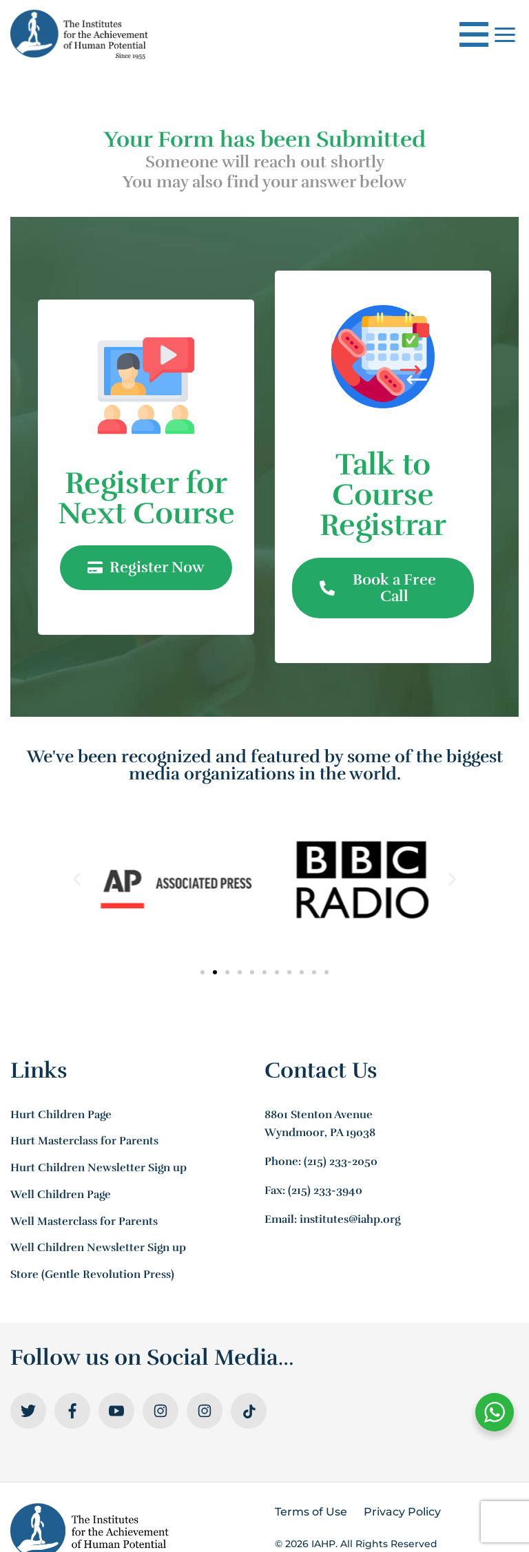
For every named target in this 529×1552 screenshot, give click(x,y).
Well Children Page (60, 1195)
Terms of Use (311, 1511)
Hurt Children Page (61, 1115)
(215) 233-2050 (340, 1161)
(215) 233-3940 (325, 1190)
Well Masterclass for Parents (84, 1221)
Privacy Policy (402, 1511)
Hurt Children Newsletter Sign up (98, 1168)
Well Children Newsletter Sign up (98, 1248)
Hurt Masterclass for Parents (84, 1141)
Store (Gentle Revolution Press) (92, 1274)
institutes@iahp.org (350, 1219)
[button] (76, 879)
